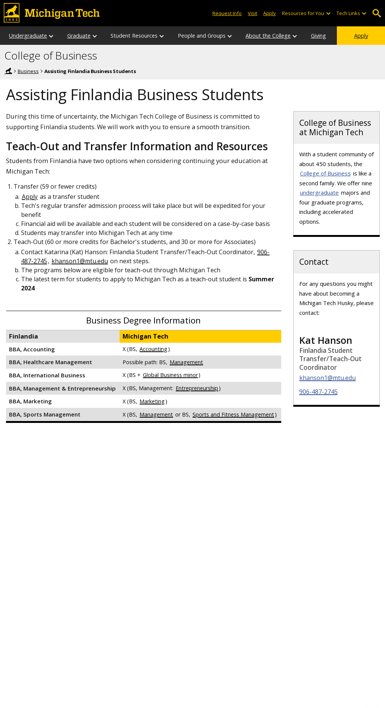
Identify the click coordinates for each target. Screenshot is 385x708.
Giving (318, 35)
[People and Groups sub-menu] (230, 35)
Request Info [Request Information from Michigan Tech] (227, 13)
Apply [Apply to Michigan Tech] (269, 13)
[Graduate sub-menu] (95, 35)
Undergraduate (28, 35)
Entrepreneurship (197, 388)
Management (186, 362)
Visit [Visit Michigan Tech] (252, 13)
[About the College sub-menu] (295, 35)
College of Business (51, 55)
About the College (268, 35)
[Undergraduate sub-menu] (52, 35)
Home (8, 71)
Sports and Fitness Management (233, 414)
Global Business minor (170, 374)
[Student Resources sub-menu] (162, 35)
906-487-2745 (318, 392)
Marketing (152, 401)
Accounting (153, 348)
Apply (361, 35)
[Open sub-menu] (328, 13)
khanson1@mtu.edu (80, 261)
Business (28, 71)
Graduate (79, 35)
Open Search (376, 13)
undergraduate (319, 192)
